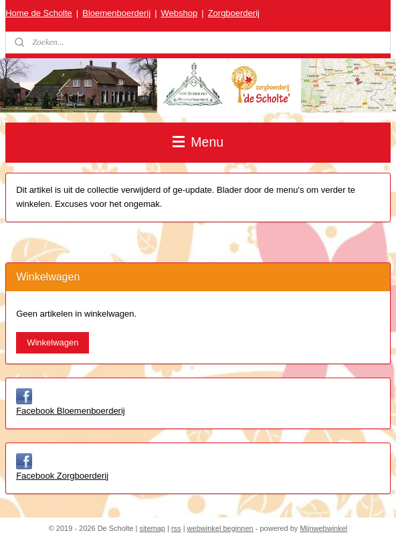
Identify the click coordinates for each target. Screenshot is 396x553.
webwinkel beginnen (220, 528)
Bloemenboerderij (116, 13)
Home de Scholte (38, 13)
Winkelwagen (52, 342)
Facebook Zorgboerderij (62, 476)
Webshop (179, 13)
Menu (198, 142)
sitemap (152, 528)
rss (176, 528)
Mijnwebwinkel (323, 528)
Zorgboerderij (234, 13)
